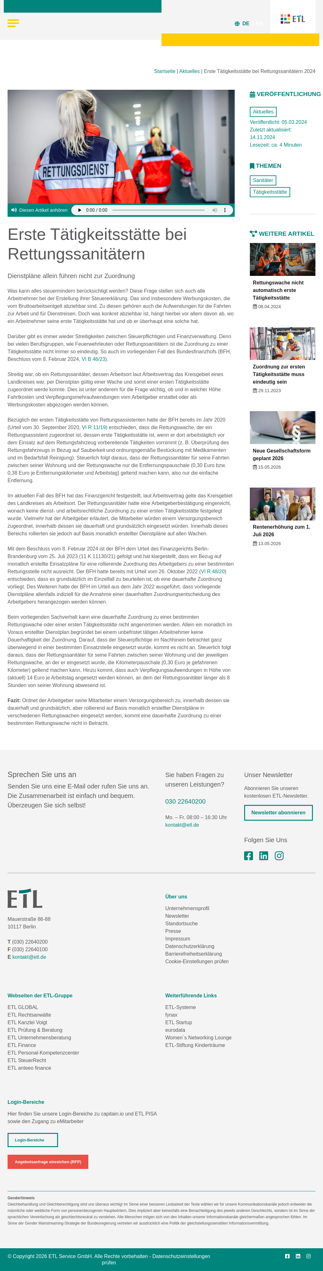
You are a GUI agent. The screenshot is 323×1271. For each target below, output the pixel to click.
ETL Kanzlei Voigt (27, 1022)
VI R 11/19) (95, 427)
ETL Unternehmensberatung (39, 1037)
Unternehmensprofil (187, 908)
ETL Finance (22, 1045)
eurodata (175, 1030)
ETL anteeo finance (29, 1068)
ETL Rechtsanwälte (29, 1015)
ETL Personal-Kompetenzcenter (43, 1052)
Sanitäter (263, 180)
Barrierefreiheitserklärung (193, 954)
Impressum (177, 938)
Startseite (165, 71)
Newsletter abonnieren (278, 812)
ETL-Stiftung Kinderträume (195, 1045)
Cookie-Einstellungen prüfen (197, 961)
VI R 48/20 (213, 571)
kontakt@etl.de (182, 825)
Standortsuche (181, 923)
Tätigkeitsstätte (270, 192)
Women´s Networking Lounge (198, 1037)
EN (259, 23)
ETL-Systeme (180, 1007)
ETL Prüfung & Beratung (35, 1030)
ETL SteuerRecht (27, 1060)
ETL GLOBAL (23, 1007)
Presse (173, 931)
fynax (171, 1015)
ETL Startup (178, 1022)
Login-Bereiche (29, 1140)
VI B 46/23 (93, 359)
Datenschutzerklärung (189, 946)
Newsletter (177, 916)
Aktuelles (189, 71)
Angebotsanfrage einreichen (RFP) (48, 1161)
